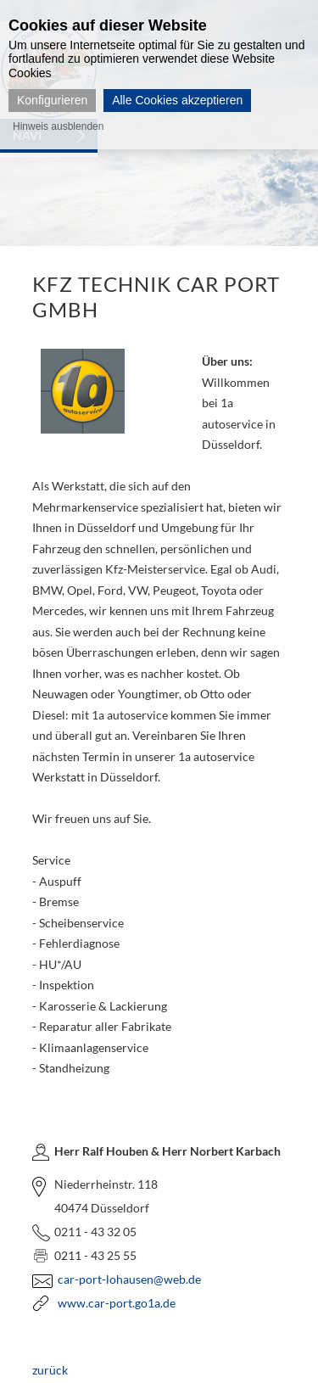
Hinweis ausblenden (58, 126)
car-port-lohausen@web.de (129, 1279)
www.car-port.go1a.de (117, 1303)
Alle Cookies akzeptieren (177, 100)
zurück (50, 1370)
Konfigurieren (52, 100)
